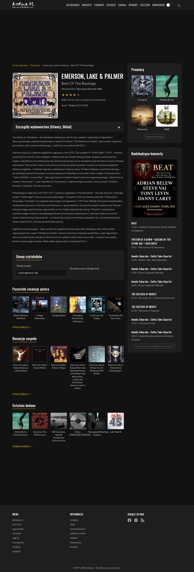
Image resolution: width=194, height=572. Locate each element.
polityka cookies (78, 533)
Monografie (158, 5)
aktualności (17, 520)
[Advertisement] (97, 35)
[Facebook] (129, 520)
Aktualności (72, 5)
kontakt (74, 547)
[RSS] (142, 520)
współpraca (75, 542)
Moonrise (142, 129)
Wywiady (133, 5)
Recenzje (111, 5)
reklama (73, 538)
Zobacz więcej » (21, 446)
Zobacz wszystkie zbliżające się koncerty (155, 346)
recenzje (16, 533)
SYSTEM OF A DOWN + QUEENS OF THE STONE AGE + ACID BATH (151, 241)
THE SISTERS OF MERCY (143, 294)
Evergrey (142, 100)
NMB (166, 129)
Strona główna (19, 65)
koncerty (16, 524)
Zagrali (122, 5)
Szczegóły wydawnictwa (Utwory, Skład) (43, 126)
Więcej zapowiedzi (154, 136)
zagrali (15, 538)
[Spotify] (136, 520)
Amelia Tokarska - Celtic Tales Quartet (151, 256)
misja (72, 524)
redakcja (74, 520)
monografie (18, 542)
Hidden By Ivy (167, 100)
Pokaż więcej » (21, 327)
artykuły (16, 547)
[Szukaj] (179, 5)
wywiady (16, 551)
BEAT (134, 223)
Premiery (99, 5)
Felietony (145, 5)
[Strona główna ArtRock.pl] (23, 5)
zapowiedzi (17, 529)
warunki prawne (77, 529)
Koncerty (87, 5)
